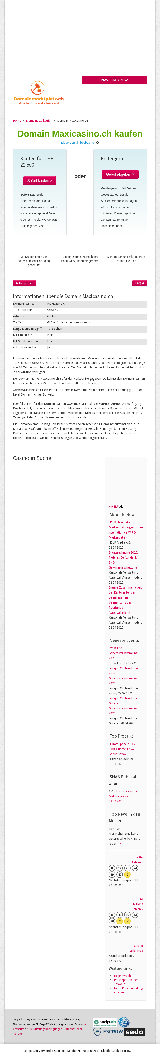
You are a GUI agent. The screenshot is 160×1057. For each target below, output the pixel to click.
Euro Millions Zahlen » (137, 904)
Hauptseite (25, 283)
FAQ (139, 283)
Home (17, 121)
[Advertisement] (80, 41)
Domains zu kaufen (39, 121)
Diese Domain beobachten (78, 142)
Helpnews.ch (122, 976)
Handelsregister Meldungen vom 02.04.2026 (123, 796)
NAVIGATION (114, 80)
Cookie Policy (120, 1050)
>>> (120, 843)
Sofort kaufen (39, 181)
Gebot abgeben (120, 174)
